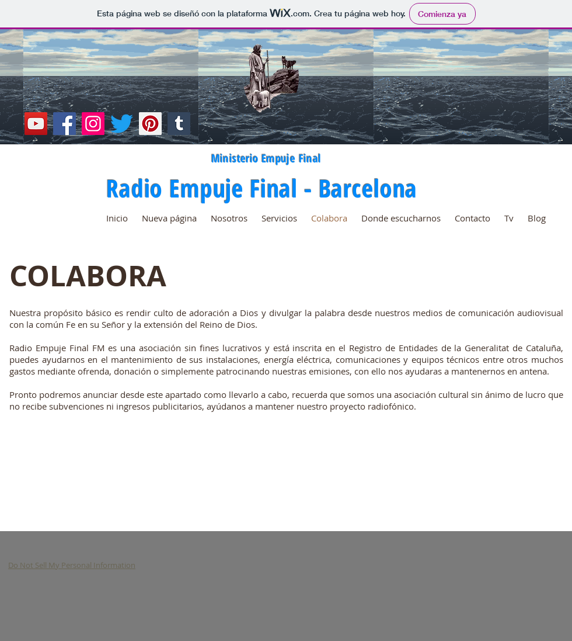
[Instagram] (93, 123)
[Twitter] (121, 123)
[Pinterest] (150, 123)
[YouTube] (36, 123)
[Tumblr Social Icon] (179, 123)
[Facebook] (64, 123)
